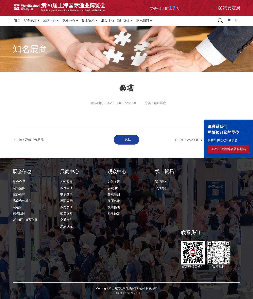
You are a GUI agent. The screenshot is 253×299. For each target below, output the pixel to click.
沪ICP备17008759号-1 (126, 292)
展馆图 (17, 207)
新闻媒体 (125, 20)
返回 (128, 139)
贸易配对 (161, 181)
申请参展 (66, 194)
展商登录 (66, 200)
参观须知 (114, 188)
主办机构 (19, 194)
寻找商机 (161, 188)
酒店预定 (66, 226)
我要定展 (229, 8)
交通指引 (66, 219)
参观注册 (114, 194)
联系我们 (144, 20)
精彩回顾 (19, 213)
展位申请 (66, 188)
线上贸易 (90, 20)
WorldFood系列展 (25, 219)
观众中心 (70, 20)
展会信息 (32, 20)
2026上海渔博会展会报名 (228, 149)
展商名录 (114, 200)
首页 (17, 20)
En (237, 20)
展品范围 (19, 188)
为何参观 (114, 181)
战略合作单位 (22, 200)
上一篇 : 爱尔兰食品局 (28, 140)
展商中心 (51, 20)
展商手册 (66, 207)
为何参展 (66, 181)
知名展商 (66, 213)
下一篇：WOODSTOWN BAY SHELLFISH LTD (207, 140)
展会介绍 (19, 181)
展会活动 (107, 20)
